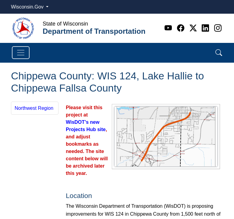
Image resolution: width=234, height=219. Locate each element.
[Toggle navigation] (21, 52)
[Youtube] (169, 28)
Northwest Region (34, 108)
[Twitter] (194, 28)
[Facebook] (181, 28)
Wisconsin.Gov (28, 6)
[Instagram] (218, 28)
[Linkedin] (206, 28)
